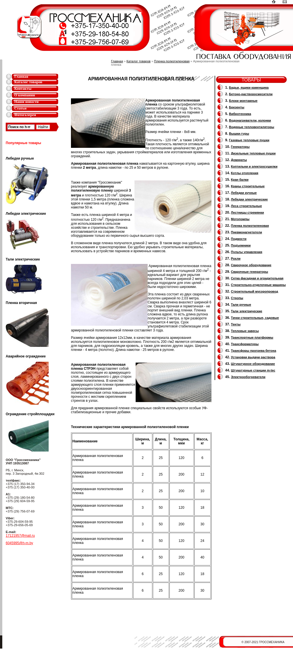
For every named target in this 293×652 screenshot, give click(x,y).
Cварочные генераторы (249, 271)
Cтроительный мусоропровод (254, 291)
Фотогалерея (25, 115)
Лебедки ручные (244, 192)
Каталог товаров (28, 82)
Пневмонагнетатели (246, 232)
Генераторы (240, 146)
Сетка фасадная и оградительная (257, 278)
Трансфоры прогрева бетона (253, 350)
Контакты (22, 88)
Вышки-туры (239, 133)
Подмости (238, 238)
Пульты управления (246, 252)
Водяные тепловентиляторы (251, 127)
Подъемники (241, 245)
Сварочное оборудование (251, 265)
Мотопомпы (240, 219)
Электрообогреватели (248, 377)
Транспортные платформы (252, 337)
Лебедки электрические (249, 199)
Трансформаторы (245, 344)
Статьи (20, 108)
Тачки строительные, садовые (255, 317)
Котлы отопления (244, 173)
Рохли (235, 258)
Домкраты (239, 160)
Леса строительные (246, 206)
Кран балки (239, 179)
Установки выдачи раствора (253, 357)
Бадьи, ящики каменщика (249, 87)
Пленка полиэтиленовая (171, 61)
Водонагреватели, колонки (250, 120)
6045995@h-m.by (19, 543)
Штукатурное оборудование (253, 363)
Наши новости (26, 102)
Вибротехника (240, 114)
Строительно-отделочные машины (258, 285)
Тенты (236, 324)
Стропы (237, 298)
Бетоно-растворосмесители (250, 94)
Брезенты (236, 107)
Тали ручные (241, 304)
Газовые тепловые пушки (249, 140)
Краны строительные (248, 186)
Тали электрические (246, 311)
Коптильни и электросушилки (254, 166)
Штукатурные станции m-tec (253, 370)
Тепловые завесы (245, 331)
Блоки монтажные (243, 100)
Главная (21, 76)
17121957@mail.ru (20, 536)
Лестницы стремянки (247, 212)
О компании (24, 95)
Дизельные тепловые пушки (253, 153)
